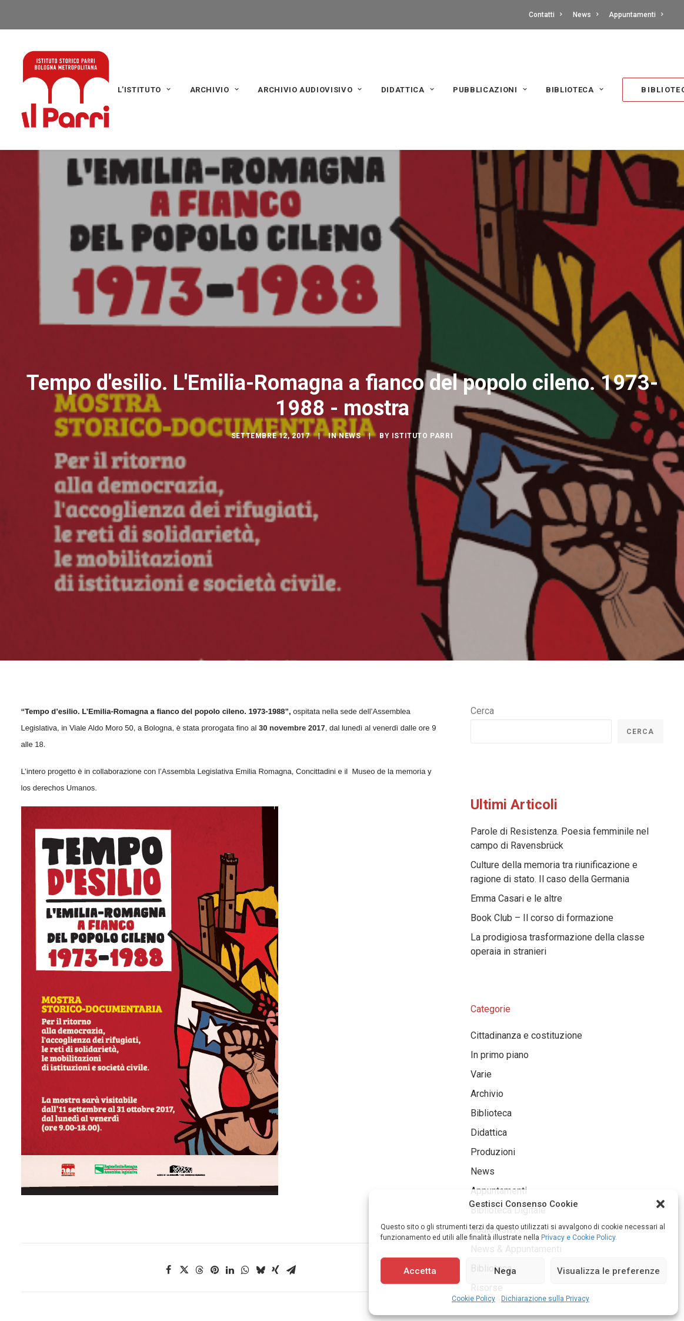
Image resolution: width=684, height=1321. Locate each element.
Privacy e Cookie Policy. (579, 1237)
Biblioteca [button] (574, 89)
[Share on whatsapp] (245, 1213)
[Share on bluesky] (260, 1213)
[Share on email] (291, 1213)
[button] (660, 1204)
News (585, 15)
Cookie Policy (473, 1299)
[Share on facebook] (169, 1213)
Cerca (482, 653)
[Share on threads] (199, 1213)
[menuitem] (547, 14)
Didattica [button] (407, 89)
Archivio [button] (214, 89)
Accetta (419, 1271)
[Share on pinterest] (215, 1213)
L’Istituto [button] (144, 89)
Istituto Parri (422, 407)
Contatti (545, 15)
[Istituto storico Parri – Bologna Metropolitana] (65, 89)
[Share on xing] (276, 1213)
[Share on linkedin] (230, 1213)
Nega (505, 1271)
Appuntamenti (636, 15)
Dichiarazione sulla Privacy (545, 1299)
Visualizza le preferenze (608, 1271)
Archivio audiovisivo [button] (310, 89)
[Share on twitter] (184, 1213)
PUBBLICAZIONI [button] (490, 89)
